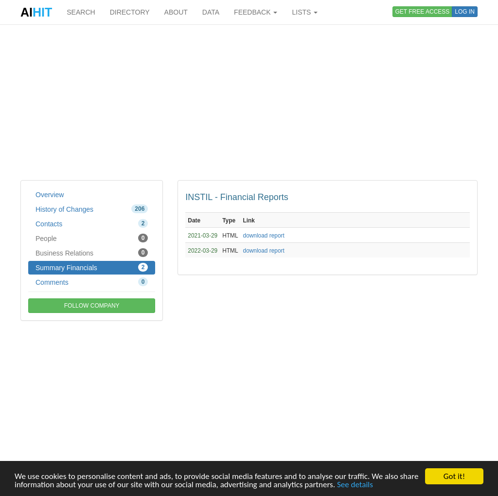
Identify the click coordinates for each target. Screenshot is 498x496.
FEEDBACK (255, 12)
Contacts (92, 223)
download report (264, 235)
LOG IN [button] (465, 11)
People (92, 238)
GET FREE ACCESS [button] (422, 11)
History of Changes (92, 208)
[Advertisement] (249, 102)
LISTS (305, 12)
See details (355, 484)
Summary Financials (92, 267)
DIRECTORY (130, 12)
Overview (50, 195)
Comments (92, 281)
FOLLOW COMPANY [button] (92, 305)
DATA (210, 12)
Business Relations (92, 252)
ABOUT (176, 12)
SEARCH (81, 12)
